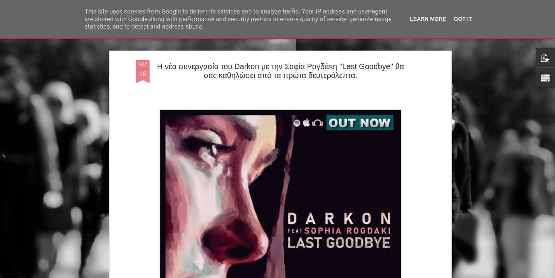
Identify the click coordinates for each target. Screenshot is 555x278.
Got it (463, 19)
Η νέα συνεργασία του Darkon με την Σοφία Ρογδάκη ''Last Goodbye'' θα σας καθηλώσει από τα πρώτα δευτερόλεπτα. (280, 71)
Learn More (428, 19)
